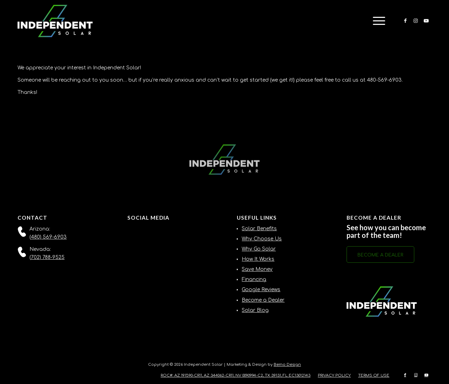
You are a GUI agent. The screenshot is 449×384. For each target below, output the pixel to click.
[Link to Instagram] (415, 20)
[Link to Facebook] (405, 20)
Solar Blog (255, 310)
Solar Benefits (259, 228)
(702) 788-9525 (47, 257)
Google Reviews (261, 289)
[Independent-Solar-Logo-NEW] (55, 21)
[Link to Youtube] (426, 20)
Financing (254, 279)
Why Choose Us (262, 238)
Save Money (257, 269)
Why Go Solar (259, 249)
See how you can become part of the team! (386, 231)
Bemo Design (287, 364)
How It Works (258, 259)
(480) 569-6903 (48, 237)
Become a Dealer (263, 300)
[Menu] (376, 21)
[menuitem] (376, 21)
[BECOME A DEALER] (380, 255)
